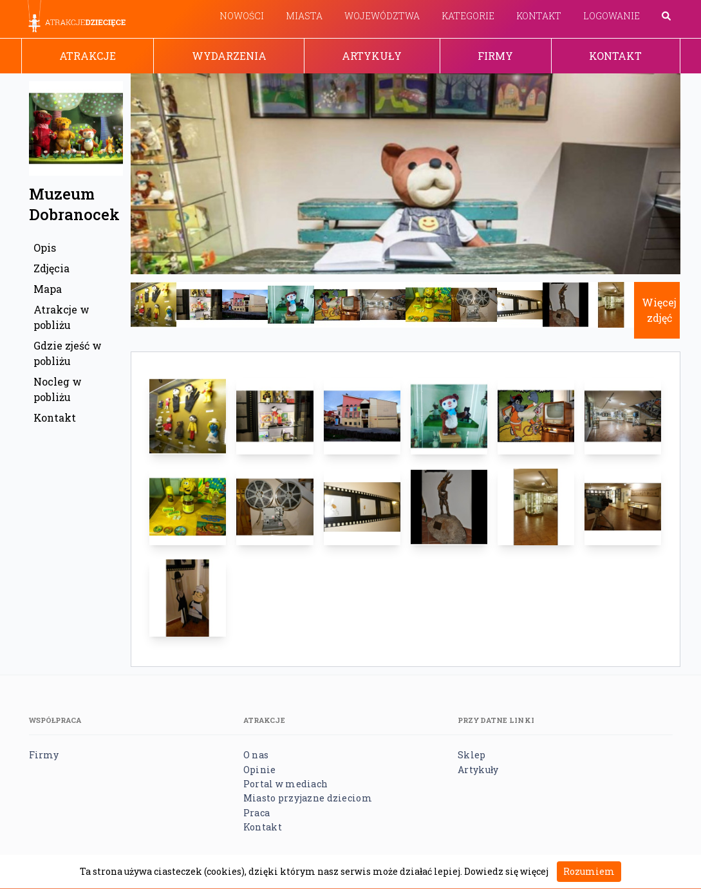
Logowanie (611, 16)
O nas (255, 755)
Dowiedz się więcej (506, 871)
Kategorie (468, 16)
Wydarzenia (229, 55)
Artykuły (372, 55)
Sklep (471, 755)
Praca (256, 813)
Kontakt (538, 16)
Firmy (495, 55)
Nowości (242, 16)
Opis (44, 247)
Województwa (382, 16)
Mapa (47, 288)
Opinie (259, 769)
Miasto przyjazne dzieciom (307, 798)
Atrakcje (87, 55)
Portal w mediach (285, 784)
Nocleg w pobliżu (57, 389)
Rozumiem (589, 871)
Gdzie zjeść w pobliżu (67, 353)
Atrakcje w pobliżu (61, 317)
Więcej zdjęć (659, 309)
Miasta (304, 16)
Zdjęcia (51, 268)
